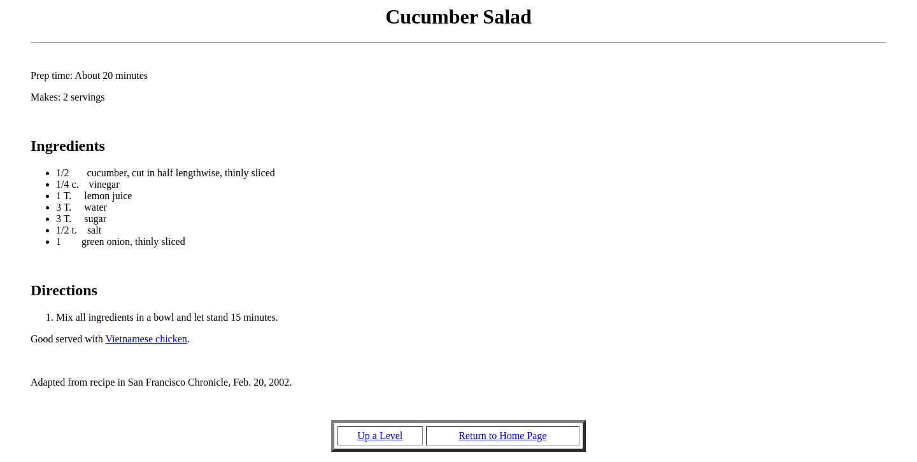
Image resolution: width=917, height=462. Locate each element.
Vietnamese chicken (146, 338)
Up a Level (379, 435)
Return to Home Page (502, 435)
